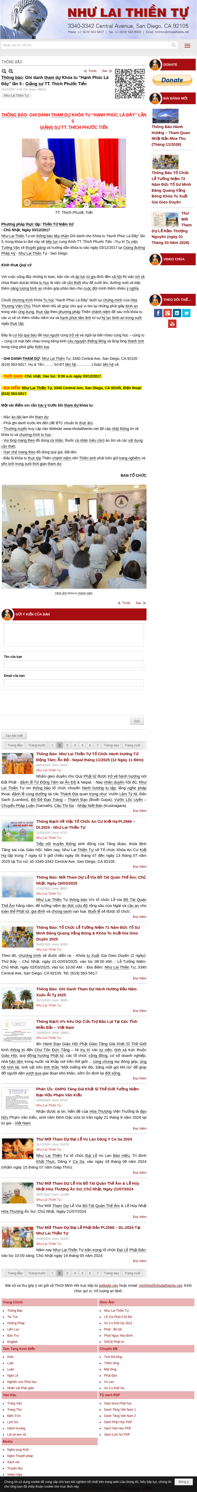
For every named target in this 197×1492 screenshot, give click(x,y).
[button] (187, 45)
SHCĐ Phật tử (114, 1342)
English (12, 1342)
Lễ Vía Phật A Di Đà (118, 1317)
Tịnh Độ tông (113, 1357)
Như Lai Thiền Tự (16, 95)
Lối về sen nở (16, 1434)
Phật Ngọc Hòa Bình (118, 1335)
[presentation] (43, 702)
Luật (10, 1363)
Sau (104, 71)
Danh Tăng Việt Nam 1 (120, 1409)
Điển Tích (14, 1416)
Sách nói (13, 1462)
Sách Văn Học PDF (117, 1428)
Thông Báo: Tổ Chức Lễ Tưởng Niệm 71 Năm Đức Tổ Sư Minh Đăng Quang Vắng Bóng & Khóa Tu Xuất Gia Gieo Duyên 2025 (88, 933)
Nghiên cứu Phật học (22, 1382)
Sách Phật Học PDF (118, 1422)
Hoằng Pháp (16, 1323)
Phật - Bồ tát (113, 1329)
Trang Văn (14, 1403)
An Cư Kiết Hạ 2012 (118, 1323)
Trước (92, 71)
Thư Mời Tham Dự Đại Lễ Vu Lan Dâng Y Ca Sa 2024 (84, 1139)
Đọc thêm (140, 811)
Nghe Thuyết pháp (20, 1456)
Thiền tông (111, 1363)
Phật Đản (110, 1375)
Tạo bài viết (14, 736)
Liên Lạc (13, 1329)
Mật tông (110, 1369)
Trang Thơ (14, 1409)
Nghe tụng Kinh (18, 1449)
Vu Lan (109, 1382)
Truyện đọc (15, 1468)
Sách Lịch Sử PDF (117, 1434)
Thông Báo (15, 1310)
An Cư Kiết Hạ (114, 1388)
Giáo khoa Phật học (118, 1403)
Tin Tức (12, 1317)
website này (108, 1285)
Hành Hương (16, 1428)
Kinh (10, 1357)
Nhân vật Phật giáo (20, 1388)
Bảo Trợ (12, 1335)
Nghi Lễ (12, 1375)
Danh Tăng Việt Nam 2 (120, 1416)
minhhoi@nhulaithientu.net (160, 1285)
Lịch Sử (12, 1422)
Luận (10, 1369)
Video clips (14, 1474)
